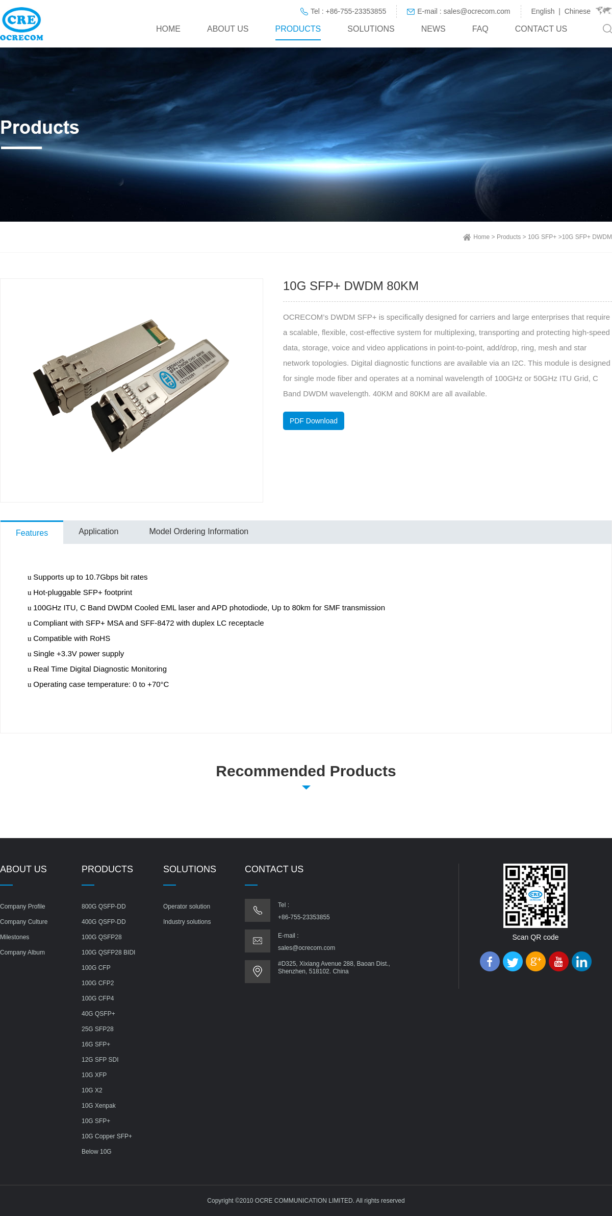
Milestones (14, 937)
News (433, 29)
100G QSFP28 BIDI (108, 952)
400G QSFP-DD (104, 921)
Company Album (22, 952)
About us (228, 29)
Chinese (578, 11)
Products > (512, 237)
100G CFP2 (98, 983)
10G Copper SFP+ (107, 1136)
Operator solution (186, 906)
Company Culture (23, 921)
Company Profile (22, 906)
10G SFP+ (96, 1121)
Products (298, 29)
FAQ (480, 29)
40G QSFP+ (98, 1013)
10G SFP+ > (545, 237)
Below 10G (97, 1151)
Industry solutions (187, 921)
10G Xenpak (99, 1105)
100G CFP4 (98, 998)
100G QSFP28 (102, 937)
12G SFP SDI (100, 1059)
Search (607, 28)
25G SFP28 (98, 1029)
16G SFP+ (96, 1044)
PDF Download (314, 421)
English (543, 11)
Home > (485, 237)
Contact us (541, 29)
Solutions (370, 29)
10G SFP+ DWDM (587, 237)
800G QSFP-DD (104, 906)
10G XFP (94, 1075)
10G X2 (92, 1090)
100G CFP (96, 967)
